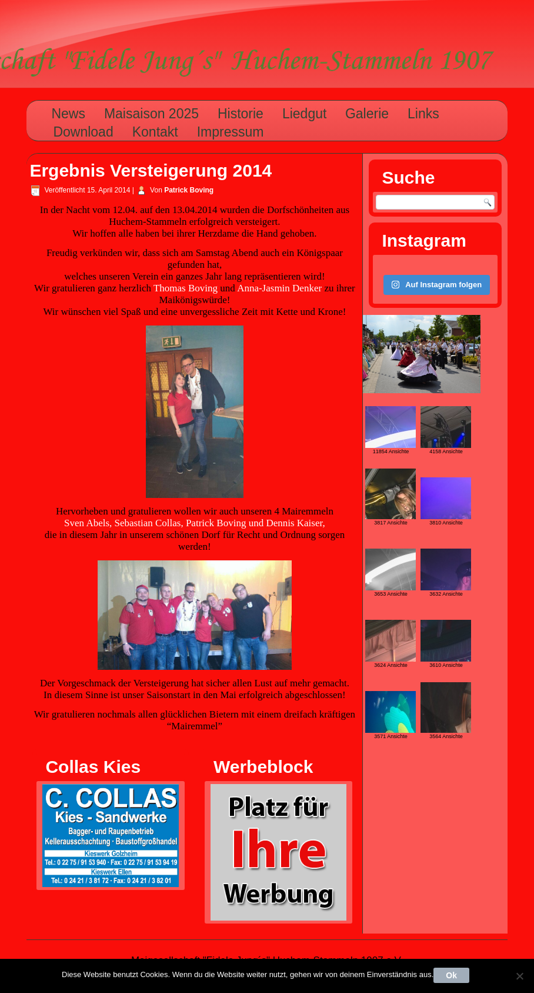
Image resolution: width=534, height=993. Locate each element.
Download (83, 132)
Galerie (367, 113)
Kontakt (155, 132)
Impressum (230, 132)
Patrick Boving (188, 190)
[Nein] (519, 976)
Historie (240, 113)
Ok (451, 975)
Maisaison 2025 (151, 113)
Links (423, 113)
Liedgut (304, 113)
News (68, 113)
